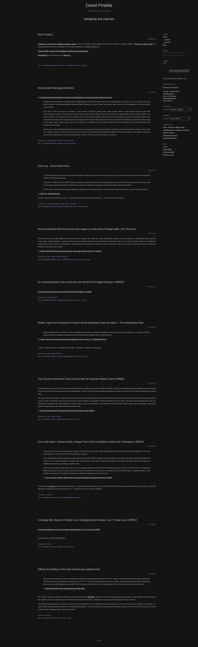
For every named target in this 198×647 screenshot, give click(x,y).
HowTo (49, 140)
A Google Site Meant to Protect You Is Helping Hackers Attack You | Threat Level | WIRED (87, 520)
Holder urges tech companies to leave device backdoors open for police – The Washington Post (90, 322)
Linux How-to (167, 101)
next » (99, 640)
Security (70, 140)
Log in (165, 147)
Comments (168, 152)
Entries (167, 149)
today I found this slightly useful (174, 127)
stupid (86, 206)
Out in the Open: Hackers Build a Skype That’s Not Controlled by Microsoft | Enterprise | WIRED (91, 441)
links (71, 300)
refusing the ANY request (143, 44)
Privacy (64, 140)
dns (63, 65)
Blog (164, 45)
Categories (167, 109)
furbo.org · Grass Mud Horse (53, 166)
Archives (166, 118)
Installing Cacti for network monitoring (176, 130)
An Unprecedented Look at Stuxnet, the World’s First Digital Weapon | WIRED (81, 282)
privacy (81, 259)
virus (72, 547)
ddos (59, 65)
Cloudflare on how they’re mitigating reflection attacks (57, 44)
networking (77, 65)
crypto (59, 259)
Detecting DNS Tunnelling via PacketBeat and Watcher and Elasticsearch (63, 51)
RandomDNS (42, 55)
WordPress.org (168, 155)
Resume (167, 42)
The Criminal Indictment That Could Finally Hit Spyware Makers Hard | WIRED (81, 379)
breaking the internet (49, 65)
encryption (68, 65)
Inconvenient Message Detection (56, 88)
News (54, 140)
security (84, 65)
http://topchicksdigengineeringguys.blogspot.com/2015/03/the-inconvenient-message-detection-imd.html (76, 97)
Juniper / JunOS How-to (171, 91)
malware (77, 300)
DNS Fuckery (45, 34)
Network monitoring (169, 138)
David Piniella (99, 5)
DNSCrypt (66, 55)
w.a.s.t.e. (53, 486)
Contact (167, 40)
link (71, 206)
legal (77, 259)
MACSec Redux (168, 133)
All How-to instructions (171, 87)
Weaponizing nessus (170, 135)
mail (58, 618)
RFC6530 (91, 597)
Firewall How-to (168, 94)
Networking (51, 204)
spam (69, 618)
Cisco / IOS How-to (169, 96)
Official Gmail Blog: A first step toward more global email (69, 569)
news (75, 206)
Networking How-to (169, 98)
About (165, 37)
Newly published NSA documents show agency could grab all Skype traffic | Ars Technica (87, 229)
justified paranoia (63, 143)
